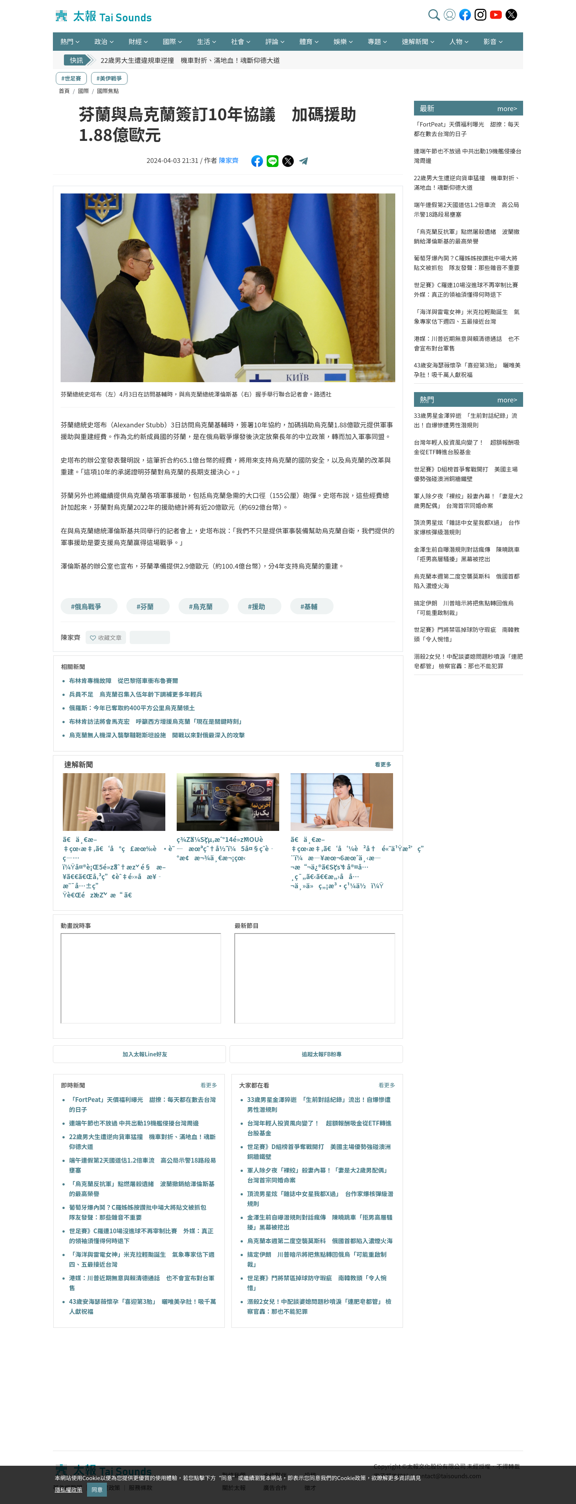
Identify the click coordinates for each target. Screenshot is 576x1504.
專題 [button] (374, 41)
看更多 (383, 764)
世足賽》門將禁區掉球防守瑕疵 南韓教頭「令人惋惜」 (467, 634)
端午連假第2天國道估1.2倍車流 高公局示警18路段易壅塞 (466, 209)
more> (507, 108)
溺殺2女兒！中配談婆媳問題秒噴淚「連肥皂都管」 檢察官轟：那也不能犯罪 (468, 661)
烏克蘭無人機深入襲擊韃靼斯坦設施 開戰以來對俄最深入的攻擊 (157, 734)
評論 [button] (271, 41)
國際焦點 (108, 91)
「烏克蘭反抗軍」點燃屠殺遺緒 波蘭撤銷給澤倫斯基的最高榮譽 (467, 236)
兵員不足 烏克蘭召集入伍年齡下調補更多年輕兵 (135, 694)
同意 (96, 1489)
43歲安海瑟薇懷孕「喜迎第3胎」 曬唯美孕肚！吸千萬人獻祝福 (467, 369)
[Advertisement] (120, 1390)
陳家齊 (229, 160)
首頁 (64, 91)
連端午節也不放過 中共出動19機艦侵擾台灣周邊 (134, 1123)
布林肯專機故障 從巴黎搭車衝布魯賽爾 (123, 680)
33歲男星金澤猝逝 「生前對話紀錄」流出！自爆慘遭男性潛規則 (466, 420)
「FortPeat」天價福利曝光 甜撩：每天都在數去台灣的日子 (466, 129)
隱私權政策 (68, 1489)
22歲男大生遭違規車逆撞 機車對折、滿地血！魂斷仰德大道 (190, 60)
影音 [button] (490, 41)
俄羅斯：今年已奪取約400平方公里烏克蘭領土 (132, 707)
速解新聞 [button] (415, 41)
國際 (83, 91)
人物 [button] (455, 41)
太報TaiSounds (104, 16)
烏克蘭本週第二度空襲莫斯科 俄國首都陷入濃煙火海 (320, 1240)
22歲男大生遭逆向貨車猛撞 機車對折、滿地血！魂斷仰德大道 (467, 182)
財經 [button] (135, 41)
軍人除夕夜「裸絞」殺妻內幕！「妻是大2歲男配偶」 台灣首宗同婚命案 (468, 500)
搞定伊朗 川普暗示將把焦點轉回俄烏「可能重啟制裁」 (464, 607)
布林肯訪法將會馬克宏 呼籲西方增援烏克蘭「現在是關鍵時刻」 (157, 721)
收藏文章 (106, 637)
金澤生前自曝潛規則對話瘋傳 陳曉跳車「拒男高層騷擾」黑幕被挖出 (467, 554)
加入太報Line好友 (145, 1054)
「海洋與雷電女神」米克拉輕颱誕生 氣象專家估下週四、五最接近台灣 (467, 316)
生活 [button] (203, 41)
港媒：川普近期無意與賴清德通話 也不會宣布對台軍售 (467, 343)
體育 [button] (306, 41)
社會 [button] (237, 41)
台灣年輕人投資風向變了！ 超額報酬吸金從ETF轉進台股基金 (467, 447)
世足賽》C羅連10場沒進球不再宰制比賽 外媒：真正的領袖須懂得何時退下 (468, 289)
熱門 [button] (66, 41)
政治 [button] (101, 41)
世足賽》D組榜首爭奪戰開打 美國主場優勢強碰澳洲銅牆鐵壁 (466, 474)
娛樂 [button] (340, 41)
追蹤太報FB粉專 (322, 1054)
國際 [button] (169, 41)
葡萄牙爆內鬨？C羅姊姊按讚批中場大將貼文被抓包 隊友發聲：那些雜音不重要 (467, 262)
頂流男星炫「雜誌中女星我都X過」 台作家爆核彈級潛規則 (467, 527)
